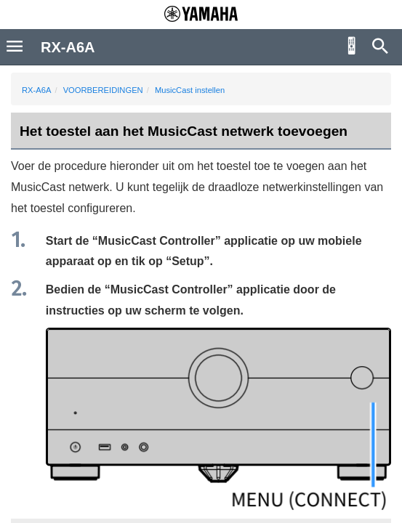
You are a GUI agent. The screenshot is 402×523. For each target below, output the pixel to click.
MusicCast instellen (190, 90)
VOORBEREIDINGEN (103, 90)
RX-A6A (36, 90)
